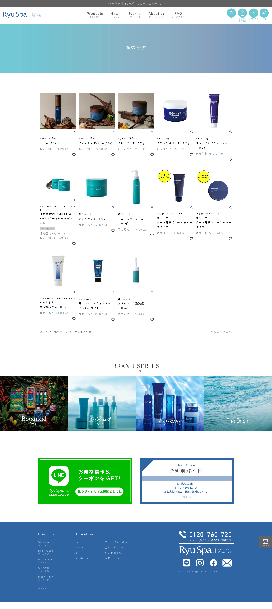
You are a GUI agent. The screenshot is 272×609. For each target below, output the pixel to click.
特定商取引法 (113, 553)
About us (79, 547)
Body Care (45, 552)
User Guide (80, 558)
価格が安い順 (63, 331)
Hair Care (45, 560)
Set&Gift (44, 569)
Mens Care (45, 578)
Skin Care (45, 543)
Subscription (47, 586)
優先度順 (45, 331)
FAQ (75, 553)
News (76, 542)
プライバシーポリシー (119, 542)
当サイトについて (116, 547)
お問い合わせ (113, 558)
